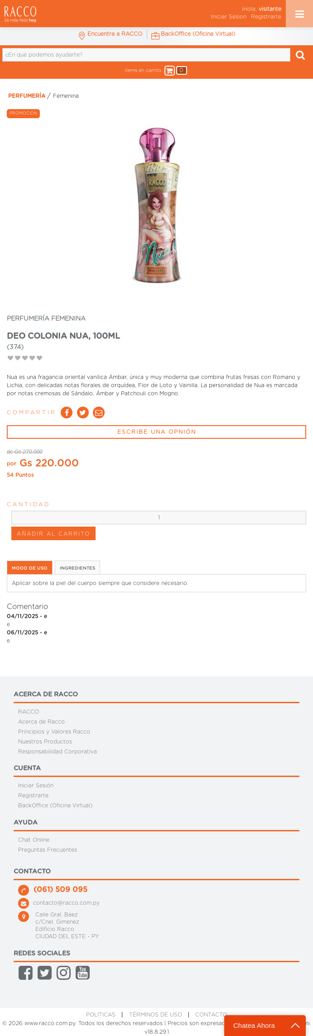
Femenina (66, 96)
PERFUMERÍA (26, 96)
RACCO (28, 712)
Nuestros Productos (45, 741)
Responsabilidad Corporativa (57, 751)
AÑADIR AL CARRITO (53, 534)
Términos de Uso (155, 1014)
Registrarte (266, 16)
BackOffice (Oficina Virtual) (55, 805)
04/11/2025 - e (27, 616)
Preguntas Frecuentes (47, 850)
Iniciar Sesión (35, 785)
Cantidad (28, 504)
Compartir (32, 412)
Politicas (101, 1014)
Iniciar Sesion (228, 16)
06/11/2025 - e (27, 632)
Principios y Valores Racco (54, 731)
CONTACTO (211, 1014)
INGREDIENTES (77, 568)
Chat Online (33, 840)
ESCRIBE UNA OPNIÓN (156, 432)
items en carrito (152, 71)
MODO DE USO (30, 568)
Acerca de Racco (41, 721)
